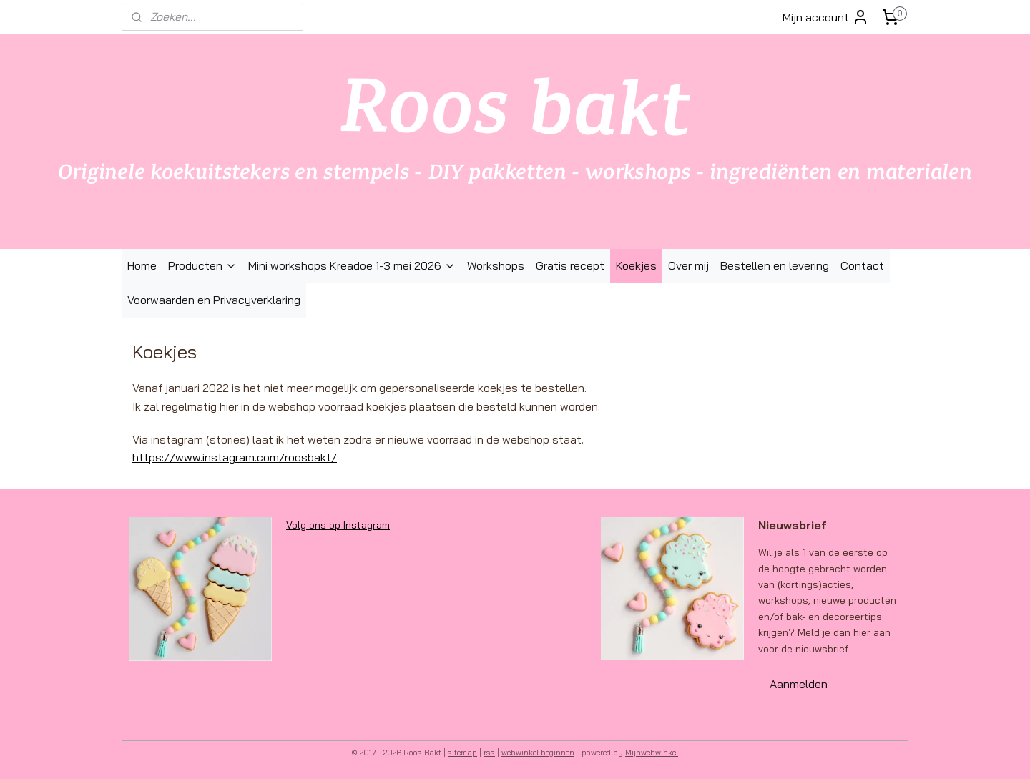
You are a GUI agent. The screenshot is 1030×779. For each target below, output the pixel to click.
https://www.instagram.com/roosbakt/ (234, 457)
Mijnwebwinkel (651, 753)
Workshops (495, 265)
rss (489, 753)
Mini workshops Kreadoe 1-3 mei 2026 (352, 265)
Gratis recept (570, 265)
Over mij (688, 265)
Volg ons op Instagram (338, 525)
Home (142, 265)
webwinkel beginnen (537, 753)
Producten (202, 265)
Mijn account (826, 17)
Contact (862, 265)
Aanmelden (799, 684)
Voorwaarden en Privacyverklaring (213, 300)
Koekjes (636, 265)
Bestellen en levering (774, 265)
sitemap (462, 753)
